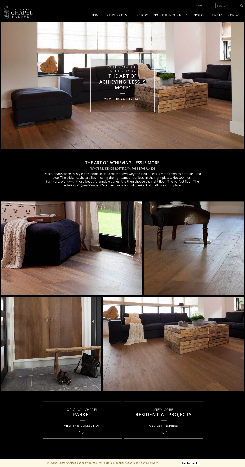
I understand (189, 463)
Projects (199, 15)
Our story (140, 15)
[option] (122, 85)
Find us (217, 15)
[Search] (241, 5)
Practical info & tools (170, 15)
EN (198, 6)
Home (96, 15)
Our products (116, 15)
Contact (234, 15)
